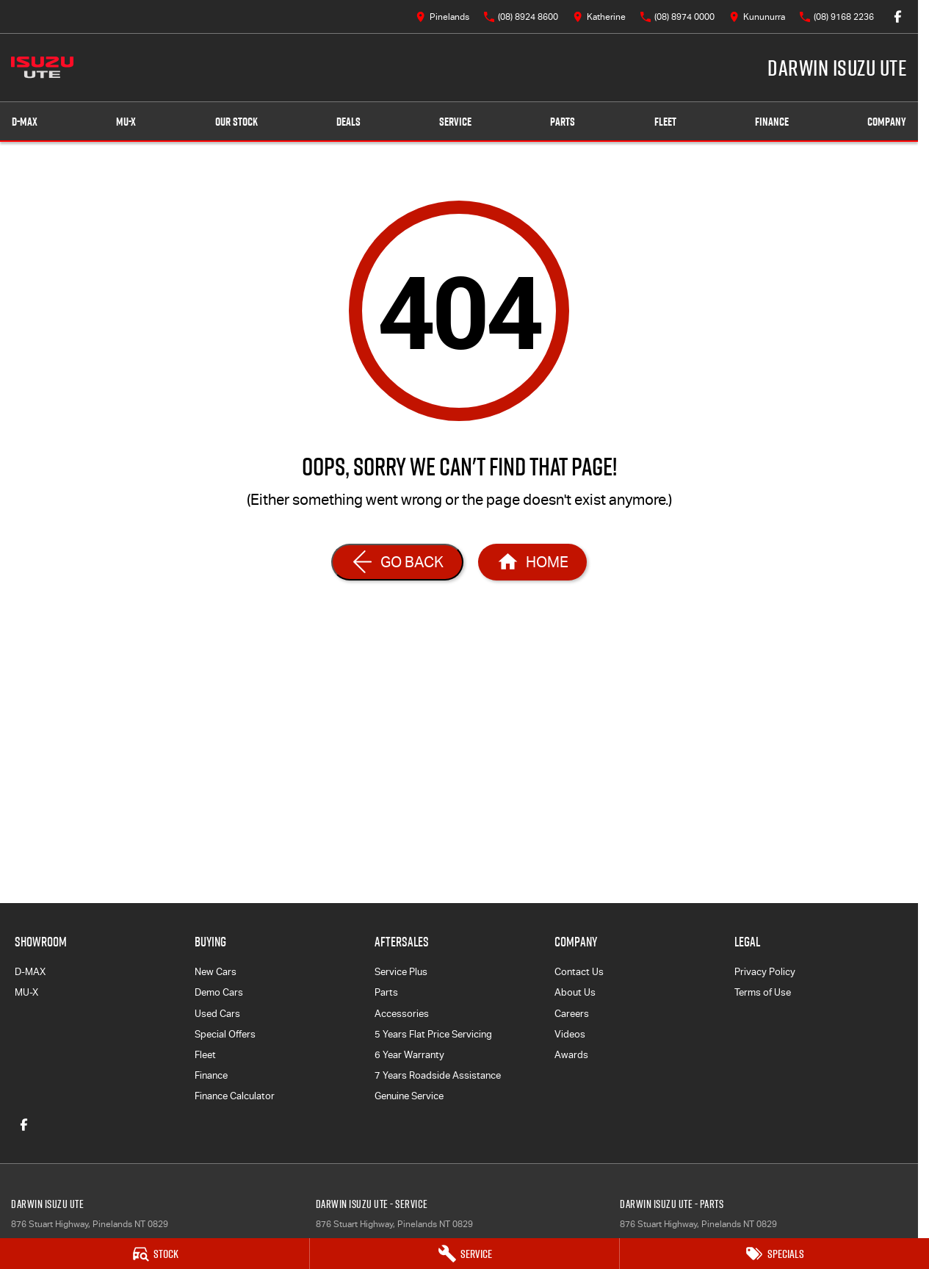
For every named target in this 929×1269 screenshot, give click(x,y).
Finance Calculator (235, 1095)
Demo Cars (219, 992)
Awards (571, 1054)
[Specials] (774, 1253)
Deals (348, 121)
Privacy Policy (764, 971)
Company (886, 121)
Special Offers (225, 1034)
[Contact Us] (442, 16)
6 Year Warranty (409, 1054)
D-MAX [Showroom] (24, 121)
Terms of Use (762, 992)
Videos (569, 1034)
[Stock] (154, 1253)
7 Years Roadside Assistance (438, 1075)
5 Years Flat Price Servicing (433, 1034)
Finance (772, 121)
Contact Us (579, 971)
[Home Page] (42, 68)
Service (455, 121)
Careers (571, 1013)
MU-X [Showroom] (126, 121)
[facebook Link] (898, 16)
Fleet (665, 121)
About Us (575, 992)
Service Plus (401, 971)
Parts (562, 121)
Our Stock (236, 121)
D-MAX (30, 971)
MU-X (26, 992)
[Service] (464, 1253)
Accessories (402, 1013)
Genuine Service (409, 1095)
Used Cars (217, 1013)
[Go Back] (397, 562)
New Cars (215, 971)
